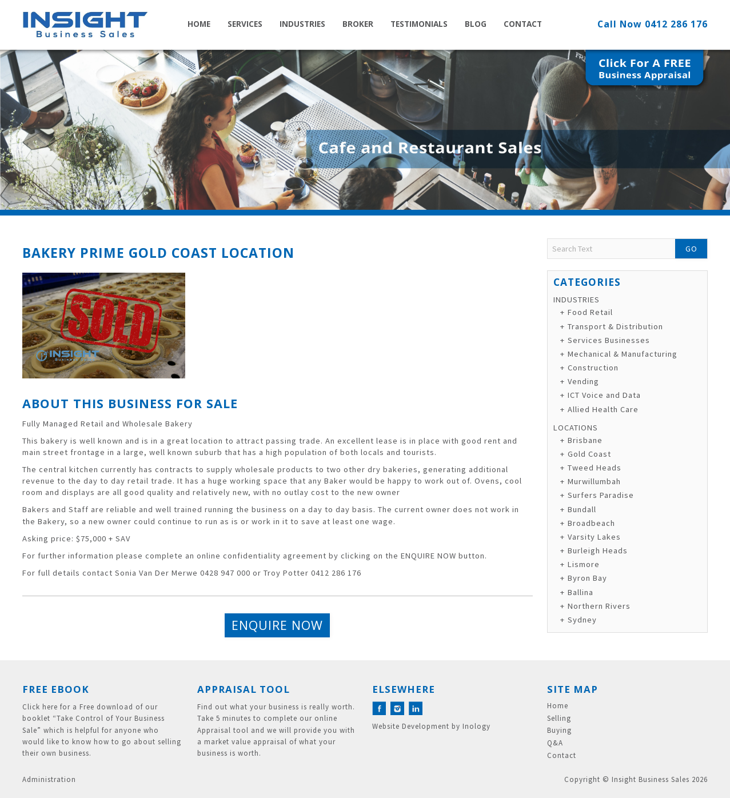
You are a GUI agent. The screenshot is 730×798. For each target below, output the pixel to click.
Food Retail (590, 312)
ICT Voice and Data (604, 395)
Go (691, 249)
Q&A (555, 743)
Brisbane (585, 440)
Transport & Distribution (615, 326)
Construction (593, 367)
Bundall (582, 509)
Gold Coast (589, 454)
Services (245, 23)
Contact (523, 23)
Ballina (580, 592)
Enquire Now (277, 625)
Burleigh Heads (598, 550)
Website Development (410, 726)
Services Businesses (609, 340)
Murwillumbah (594, 481)
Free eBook (55, 689)
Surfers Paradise (601, 495)
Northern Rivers (599, 606)
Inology (476, 726)
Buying (559, 730)
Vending (583, 381)
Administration (49, 779)
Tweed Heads (594, 467)
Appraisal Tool (243, 689)
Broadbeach (591, 523)
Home (199, 23)
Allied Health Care (603, 409)
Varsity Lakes (594, 537)
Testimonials (419, 23)
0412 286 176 (676, 24)
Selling (559, 718)
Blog (475, 23)
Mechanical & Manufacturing (622, 354)
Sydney (582, 620)
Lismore (584, 564)
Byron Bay (587, 578)
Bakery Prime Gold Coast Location (158, 253)
